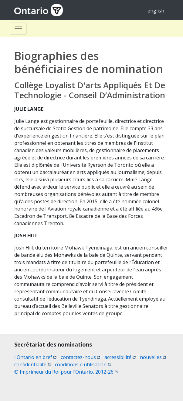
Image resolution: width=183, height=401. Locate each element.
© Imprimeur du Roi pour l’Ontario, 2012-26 (66, 371)
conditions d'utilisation (83, 364)
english (155, 10)
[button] (168, 386)
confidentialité (32, 364)
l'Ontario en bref (35, 357)
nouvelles (153, 357)
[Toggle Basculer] (18, 29)
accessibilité (120, 357)
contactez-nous (80, 357)
